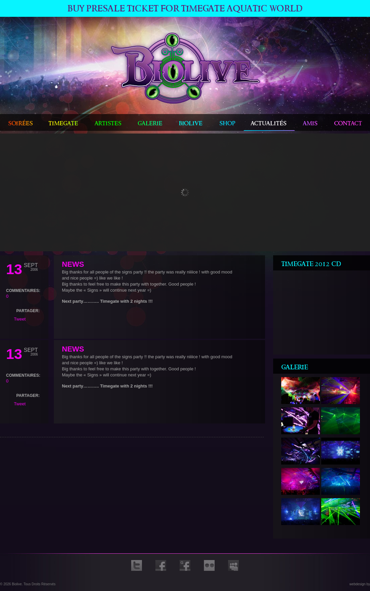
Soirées (20, 122)
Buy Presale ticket (185, 8)
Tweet (20, 319)
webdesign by (359, 584)
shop (228, 122)
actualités (269, 122)
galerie (150, 122)
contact (348, 122)
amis (310, 122)
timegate (63, 122)
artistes (108, 122)
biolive (191, 122)
